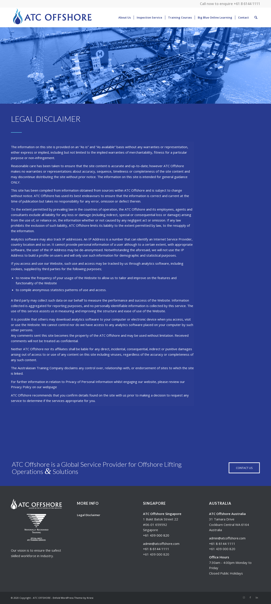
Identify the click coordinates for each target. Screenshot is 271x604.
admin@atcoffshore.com (161, 543)
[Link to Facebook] (250, 597)
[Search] (256, 17)
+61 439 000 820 (156, 535)
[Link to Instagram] (243, 597)
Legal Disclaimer (88, 515)
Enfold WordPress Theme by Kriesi (73, 597)
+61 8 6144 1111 (247, 3)
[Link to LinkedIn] (257, 597)
